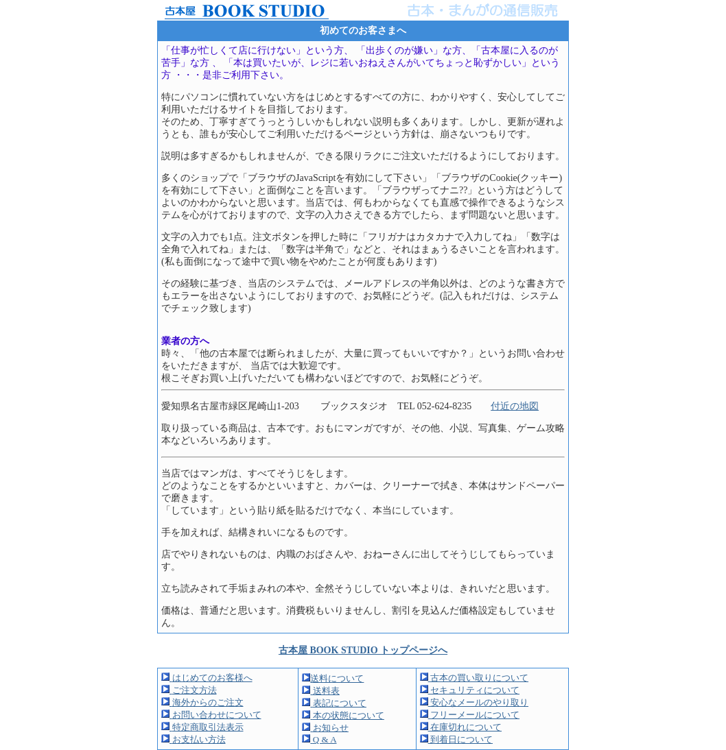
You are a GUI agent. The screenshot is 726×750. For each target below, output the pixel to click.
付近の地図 (515, 406)
